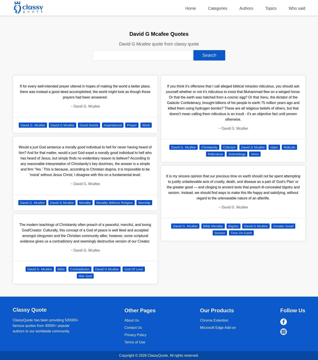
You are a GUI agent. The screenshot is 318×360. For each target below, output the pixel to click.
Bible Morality (213, 226)
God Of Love (133, 269)
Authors (246, 8)
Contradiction (80, 269)
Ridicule (289, 147)
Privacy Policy (135, 335)
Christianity (209, 147)
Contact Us (133, 328)
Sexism (219, 233)
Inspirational (113, 125)
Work (146, 125)
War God (85, 276)
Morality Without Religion (114, 203)
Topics (270, 8)
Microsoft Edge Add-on (218, 328)
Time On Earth (241, 233)
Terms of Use (134, 342)
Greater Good (283, 226)
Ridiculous (215, 154)
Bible (61, 269)
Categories (217, 8)
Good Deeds (89, 125)
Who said (297, 8)
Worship (144, 203)
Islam (274, 147)
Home (190, 8)
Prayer (132, 125)
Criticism (229, 147)
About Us (131, 320)
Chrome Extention (214, 320)
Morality (85, 203)
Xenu (255, 154)
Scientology (237, 154)
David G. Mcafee (33, 125)
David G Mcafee (62, 125)
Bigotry (233, 226)
